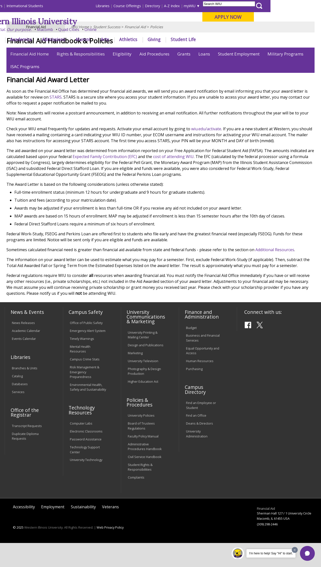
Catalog (17, 400)
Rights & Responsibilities (81, 78)
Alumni (133, 39)
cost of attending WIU (173, 180)
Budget (191, 351)
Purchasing (194, 393)
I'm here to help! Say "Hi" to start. (271, 553)
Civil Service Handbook (144, 481)
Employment (52, 530)
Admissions (104, 39)
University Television (143, 385)
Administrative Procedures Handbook (145, 470)
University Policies (141, 439)
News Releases (23, 347)
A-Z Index (222, 5)
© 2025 (18, 551)
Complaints (136, 501)
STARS (56, 121)
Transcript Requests (27, 450)
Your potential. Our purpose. (55, 29)
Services (18, 415)
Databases (20, 407)
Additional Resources (274, 273)
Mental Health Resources (80, 373)
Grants (183, 78)
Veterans (110, 530)
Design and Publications (145, 369)
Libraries (153, 5)
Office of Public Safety (86, 347)
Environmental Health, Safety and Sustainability (88, 410)
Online (141, 29)
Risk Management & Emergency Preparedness (84, 396)
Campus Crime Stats (85, 383)
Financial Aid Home (29, 78)
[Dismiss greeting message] (295, 550)
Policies (156, 50)
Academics (71, 39)
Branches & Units (24, 392)
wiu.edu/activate (206, 153)
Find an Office (196, 439)
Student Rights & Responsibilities (140, 490)
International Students (75, 5)
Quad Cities (119, 29)
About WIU (39, 39)
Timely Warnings (82, 362)
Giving (204, 39)
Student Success (106, 50)
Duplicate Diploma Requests (25, 460)
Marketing (135, 377)
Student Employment (239, 78)
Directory (203, 5)
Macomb (95, 29)
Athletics (179, 39)
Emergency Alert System (88, 354)
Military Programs (285, 78)
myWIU (240, 5)
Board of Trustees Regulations (141, 449)
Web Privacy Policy (110, 551)
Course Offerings (177, 5)
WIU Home (80, 50)
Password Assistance (86, 463)
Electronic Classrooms (86, 455)
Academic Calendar (26, 354)
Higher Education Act (143, 405)
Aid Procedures (154, 78)
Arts (155, 39)
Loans (204, 78)
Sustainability (83, 530)
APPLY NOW (278, 17)
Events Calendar (24, 362)
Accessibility (24, 530)
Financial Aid (135, 50)
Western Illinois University (78, 21)
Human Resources (200, 385)
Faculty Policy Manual (143, 460)
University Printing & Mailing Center (143, 358)
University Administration (197, 457)
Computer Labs (81, 447)
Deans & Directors (199, 447)
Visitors (47, 5)
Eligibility (122, 78)
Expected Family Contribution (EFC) (105, 180)
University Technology (86, 484)
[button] (307, 553)
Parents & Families (21, 5)
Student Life (233, 39)
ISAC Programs (24, 90)
